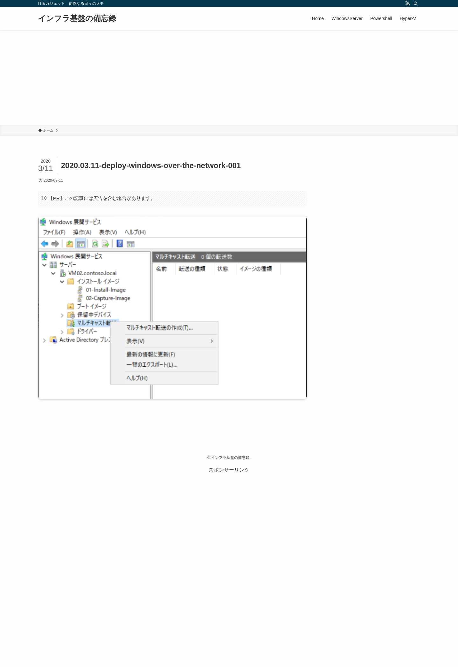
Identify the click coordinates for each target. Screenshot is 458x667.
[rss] (407, 3)
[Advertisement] (229, 77)
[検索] (416, 3)
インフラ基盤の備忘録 (77, 18)
